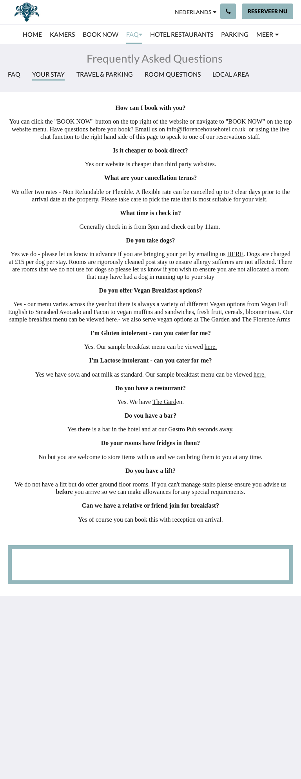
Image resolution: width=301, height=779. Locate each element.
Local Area (230, 74)
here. (112, 319)
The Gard (164, 401)
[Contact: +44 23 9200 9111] (228, 11)
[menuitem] (32, 34)
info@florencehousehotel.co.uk (207, 129)
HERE (235, 254)
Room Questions (173, 74)
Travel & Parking (104, 74)
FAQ (14, 74)
